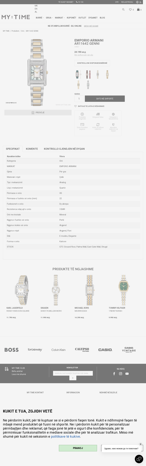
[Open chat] (139, 459)
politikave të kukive (65, 436)
